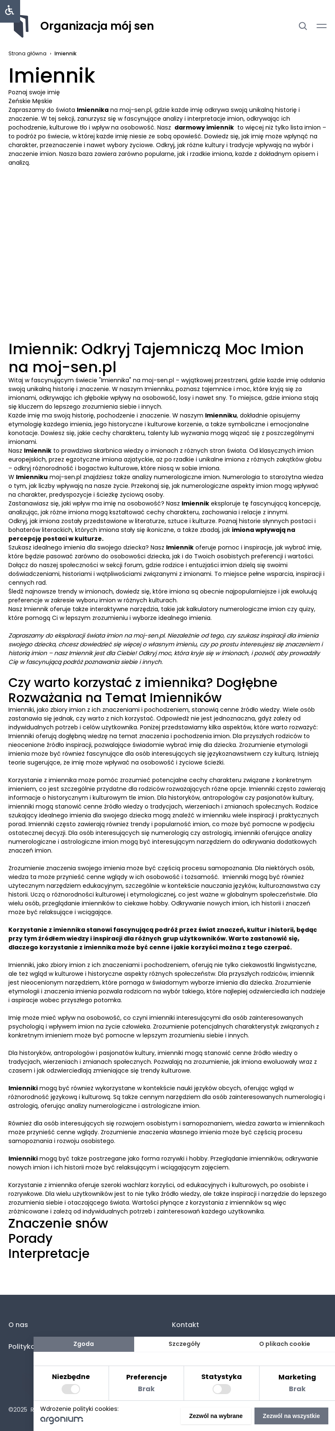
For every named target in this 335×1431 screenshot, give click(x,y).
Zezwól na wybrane (216, 1416)
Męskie (42, 101)
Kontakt (185, 1325)
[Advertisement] (167, 210)
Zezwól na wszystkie (291, 1416)
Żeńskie (20, 101)
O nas (18, 1325)
